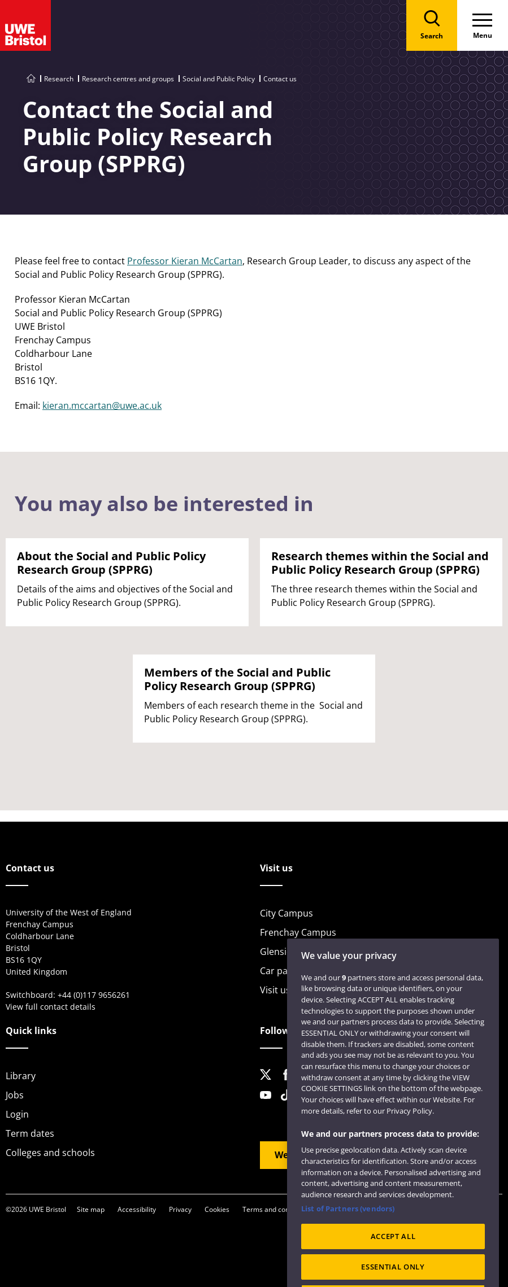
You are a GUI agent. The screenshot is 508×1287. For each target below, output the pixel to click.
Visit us (275, 990)
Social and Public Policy (219, 79)
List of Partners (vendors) (347, 1227)
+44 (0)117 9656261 (94, 994)
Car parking (284, 971)
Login (17, 1114)
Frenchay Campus (298, 932)
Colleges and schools (50, 1152)
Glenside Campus (297, 951)
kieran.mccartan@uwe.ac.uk (102, 405)
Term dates (30, 1133)
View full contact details (50, 1006)
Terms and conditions (276, 1209)
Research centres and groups (128, 79)
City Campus (286, 913)
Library (21, 1076)
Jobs (15, 1095)
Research (58, 79)
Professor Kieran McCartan (184, 261)
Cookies (217, 1209)
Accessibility (137, 1209)
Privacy (180, 1209)
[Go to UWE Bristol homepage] (31, 79)
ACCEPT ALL (393, 1255)
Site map (91, 1209)
